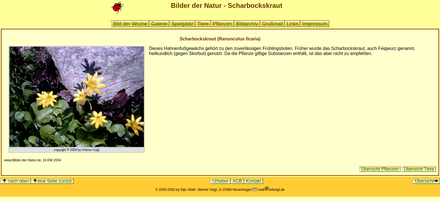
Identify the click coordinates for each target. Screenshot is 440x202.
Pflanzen (222, 24)
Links (293, 24)
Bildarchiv (247, 24)
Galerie (159, 24)
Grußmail (272, 24)
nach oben (15, 181)
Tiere (202, 24)
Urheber (220, 181)
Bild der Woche (130, 24)
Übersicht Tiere (419, 169)
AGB (237, 181)
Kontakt (253, 181)
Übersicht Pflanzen (380, 169)
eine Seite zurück (52, 181)
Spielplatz (182, 24)
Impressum (314, 24)
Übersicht (426, 181)
